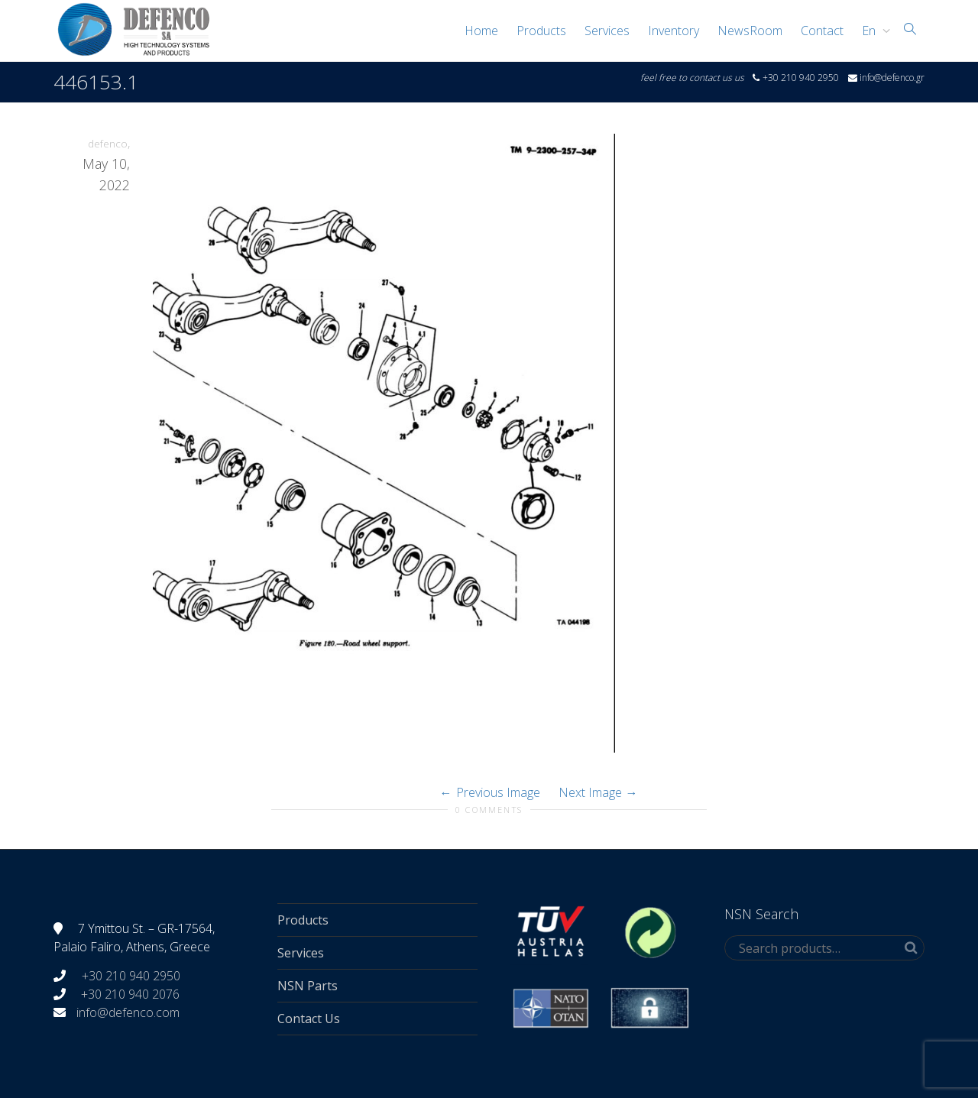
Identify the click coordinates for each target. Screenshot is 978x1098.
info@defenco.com (128, 1012)
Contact (822, 30)
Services (607, 30)
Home (481, 30)
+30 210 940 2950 (129, 975)
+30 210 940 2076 (130, 994)
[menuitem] (872, 30)
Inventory (673, 30)
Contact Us (308, 1018)
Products (541, 30)
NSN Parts (307, 985)
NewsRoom (749, 30)
